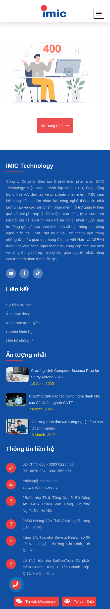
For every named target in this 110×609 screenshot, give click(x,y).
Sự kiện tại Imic (19, 305)
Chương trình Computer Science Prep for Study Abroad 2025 (65, 373)
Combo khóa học (20, 332)
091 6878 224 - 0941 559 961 (47, 471)
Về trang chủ (55, 126)
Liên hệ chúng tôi (20, 341)
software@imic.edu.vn (41, 487)
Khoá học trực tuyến (23, 323)
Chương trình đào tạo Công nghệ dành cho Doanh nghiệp (67, 425)
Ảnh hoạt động (18, 314)
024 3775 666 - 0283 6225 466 (48, 464)
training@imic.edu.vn (40, 481)
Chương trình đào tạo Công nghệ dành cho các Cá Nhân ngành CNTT (64, 399)
